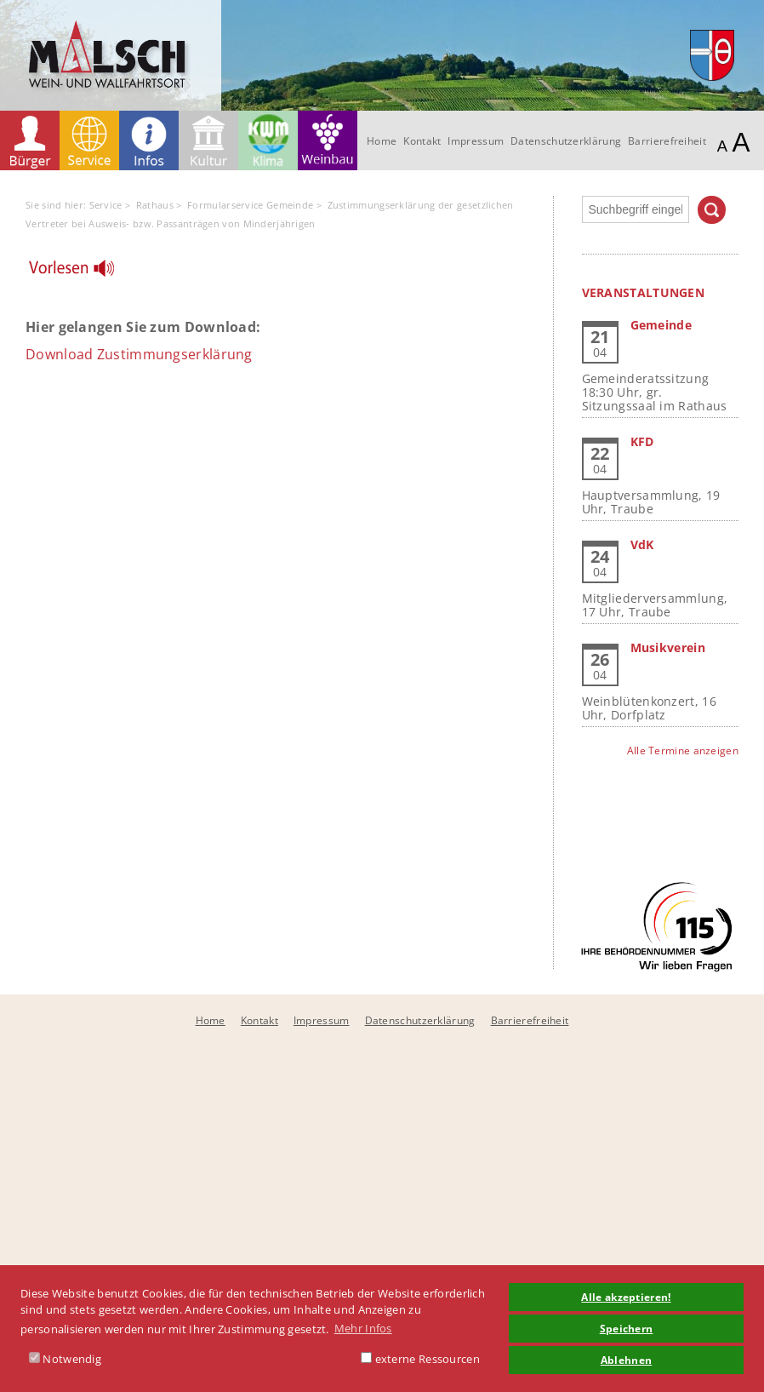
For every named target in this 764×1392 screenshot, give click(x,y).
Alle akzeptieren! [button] (625, 1296)
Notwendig (65, 1358)
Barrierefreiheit (667, 141)
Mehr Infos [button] (363, 1328)
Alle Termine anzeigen (682, 750)
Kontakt (422, 141)
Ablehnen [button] (626, 1359)
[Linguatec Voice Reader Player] (82, 272)
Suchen (712, 210)
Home (381, 141)
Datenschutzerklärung (565, 141)
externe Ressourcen (420, 1358)
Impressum (476, 141)
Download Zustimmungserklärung (139, 354)
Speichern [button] (626, 1328)
